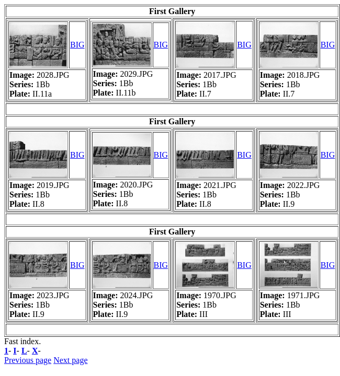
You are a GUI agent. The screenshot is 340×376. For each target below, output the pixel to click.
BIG (77, 44)
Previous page (27, 360)
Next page (70, 360)
